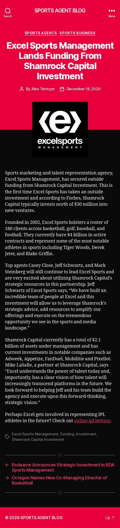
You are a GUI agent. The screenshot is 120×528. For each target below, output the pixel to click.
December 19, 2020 (84, 88)
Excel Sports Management (35, 434)
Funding (67, 434)
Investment (86, 434)
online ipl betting (92, 421)
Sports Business (77, 33)
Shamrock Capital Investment (38, 439)
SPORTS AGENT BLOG (60, 10)
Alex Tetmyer (43, 88)
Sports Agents (41, 33)
